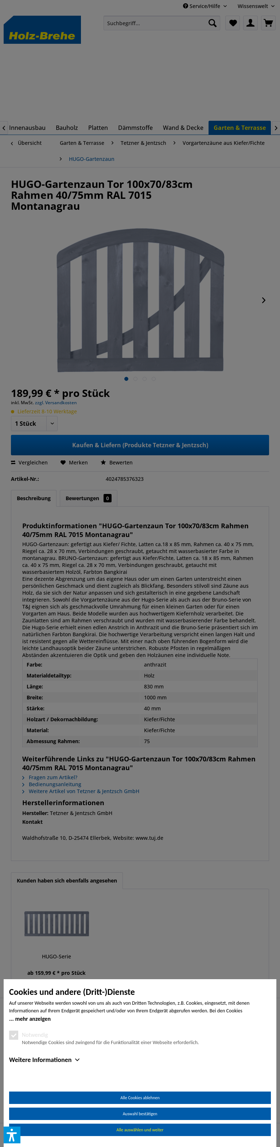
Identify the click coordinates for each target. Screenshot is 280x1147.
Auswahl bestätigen (140, 1113)
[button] (12, 1135)
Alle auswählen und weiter (140, 1129)
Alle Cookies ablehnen (139, 1097)
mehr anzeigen (33, 1018)
